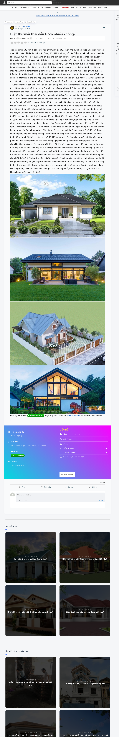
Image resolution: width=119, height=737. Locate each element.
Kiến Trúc (74, 7)
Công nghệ (35, 7)
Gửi (68, 493)
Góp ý (81, 708)
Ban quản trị (24, 7)
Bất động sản (46, 7)
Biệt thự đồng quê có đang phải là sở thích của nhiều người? (42, 15)
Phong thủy (92, 7)
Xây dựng (65, 7)
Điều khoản (37, 708)
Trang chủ (14, 7)
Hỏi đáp (72, 708)
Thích (14, 44)
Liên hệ (90, 708)
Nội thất (83, 7)
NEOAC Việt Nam (22, 28)
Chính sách (50, 708)
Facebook (55, 723)
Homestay (56, 7)
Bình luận (25, 44)
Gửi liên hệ (52, 466)
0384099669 (36, 404)
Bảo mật (61, 708)
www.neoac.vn (18, 407)
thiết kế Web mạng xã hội (65, 732)
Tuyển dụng (102, 7)
